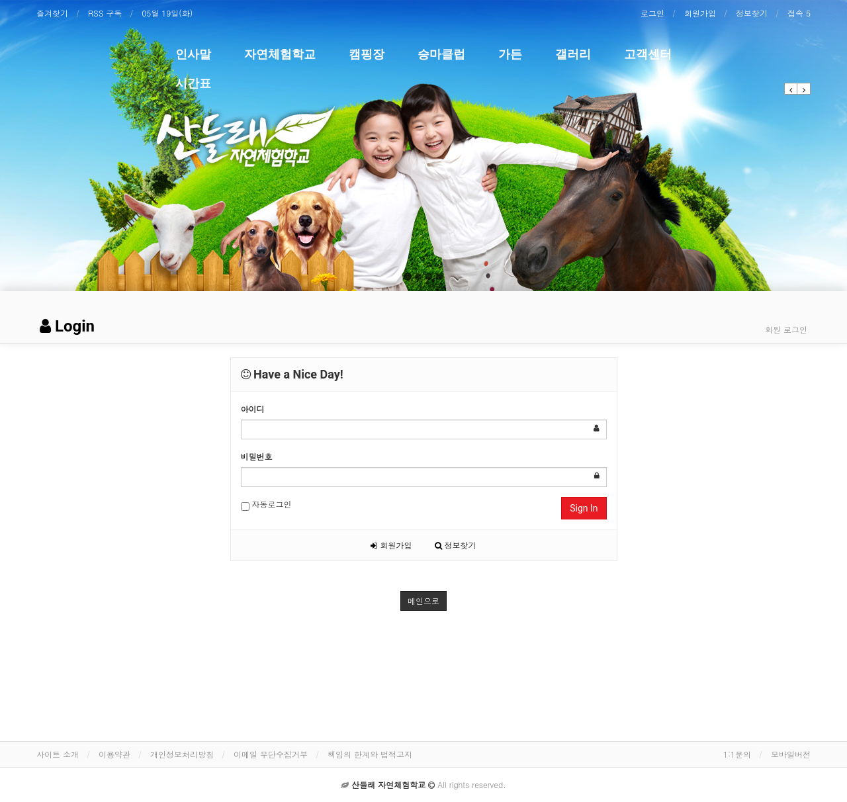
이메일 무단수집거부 (271, 754)
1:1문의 (737, 754)
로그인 (652, 13)
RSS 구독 (105, 13)
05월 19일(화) (167, 13)
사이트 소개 (57, 754)
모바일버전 (791, 754)
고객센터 (648, 54)
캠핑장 (366, 54)
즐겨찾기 (52, 13)
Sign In (584, 508)
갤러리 (573, 54)
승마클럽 (441, 54)
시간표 (193, 83)
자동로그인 (266, 504)
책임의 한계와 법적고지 (370, 754)
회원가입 (700, 13)
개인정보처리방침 (182, 754)
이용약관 (114, 754)
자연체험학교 (280, 54)
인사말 (193, 54)
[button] (790, 89)
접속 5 (799, 13)
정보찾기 (752, 13)
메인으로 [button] (423, 600)
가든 (510, 54)
